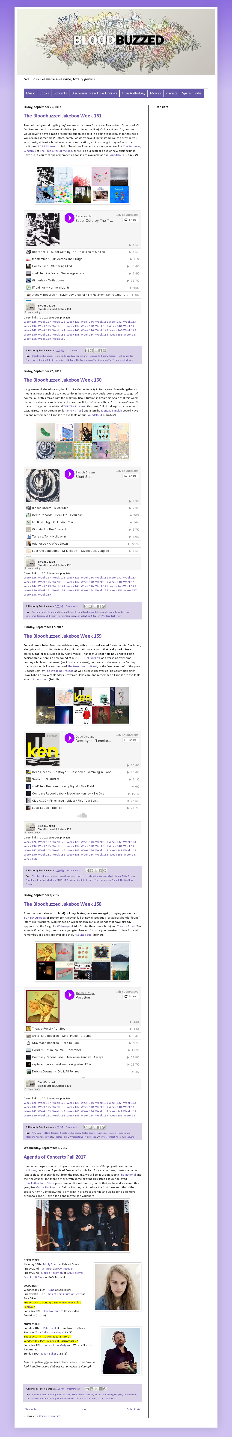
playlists (37, 360)
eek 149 (131, 330)
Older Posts (133, 1409)
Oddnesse (70, 616)
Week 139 (101, 326)
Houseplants (123, 1133)
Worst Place (115, 1137)
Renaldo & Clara (88, 1398)
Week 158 (30, 338)
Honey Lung (81, 356)
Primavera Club (71, 1398)
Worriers (102, 1137)
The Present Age (84, 360)
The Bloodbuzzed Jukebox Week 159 (62, 636)
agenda (35, 1394)
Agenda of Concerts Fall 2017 (55, 1157)
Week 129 (73, 321)
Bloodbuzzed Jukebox (42, 356)
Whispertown (76, 1137)
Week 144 (58, 330)
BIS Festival (78, 1394)
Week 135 (44, 326)
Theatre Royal (61, 1137)
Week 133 (129, 321)
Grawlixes (69, 876)
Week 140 (115, 326)
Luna (28, 1398)
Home (83, 1409)
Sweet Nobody (67, 360)
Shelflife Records (50, 360)
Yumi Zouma (128, 1137)
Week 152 (58, 334)
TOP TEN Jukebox (49, 146)
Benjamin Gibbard (57, 612)
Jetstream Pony (112, 612)
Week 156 (116, 334)
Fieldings (58, 356)
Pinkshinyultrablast (36, 880)
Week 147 (101, 330)
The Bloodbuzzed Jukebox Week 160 (62, 380)
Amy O (35, 1133)
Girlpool (118, 1394)
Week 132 (115, 321)
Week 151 (44, 334)
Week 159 (44, 338)
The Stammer (100, 360)
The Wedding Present (59, 670)
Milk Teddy (51, 616)
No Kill (61, 616)
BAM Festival (64, 1394)
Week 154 (87, 334)
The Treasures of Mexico (120, 360)
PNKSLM (61, 880)
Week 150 (30, 334)
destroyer (58, 876)
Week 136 (58, 326)
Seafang (71, 880)
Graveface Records (107, 1133)
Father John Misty (104, 1394)
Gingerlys (69, 356)
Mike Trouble (128, 876)
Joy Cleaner (123, 356)
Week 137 (73, 326)
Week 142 (30, 330)
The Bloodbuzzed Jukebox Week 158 (62, 904)
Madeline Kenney (97, 876)
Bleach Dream (74, 612)
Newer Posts (32, 1409)
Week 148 (116, 330)
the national (111, 1398)
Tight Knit (116, 616)
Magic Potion (114, 876)
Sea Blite (90, 616)
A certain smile (39, 612)
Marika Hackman (40, 1398)
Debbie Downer (88, 1133)
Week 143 (44, 330)
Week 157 (130, 334)
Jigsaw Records (108, 356)
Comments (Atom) (49, 1416)
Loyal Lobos (81, 876)
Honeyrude (94, 356)
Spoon (100, 1398)
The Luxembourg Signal (107, 880)
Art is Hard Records (48, 1133)
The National (127, 1174)
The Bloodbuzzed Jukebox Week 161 (62, 116)
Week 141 (129, 326)
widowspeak (91, 1137)
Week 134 (30, 326)
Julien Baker (130, 1394)
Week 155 (101, 334)
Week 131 (101, 321)
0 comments (73, 350)
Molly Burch (56, 1398)
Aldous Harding (48, 1394)
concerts (89, 1394)
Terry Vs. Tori (103, 616)
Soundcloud (116, 155)
